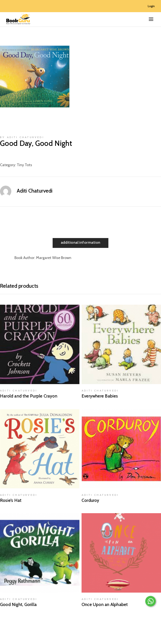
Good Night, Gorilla (18, 604)
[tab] (81, 243)
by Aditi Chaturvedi (22, 137)
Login (151, 6)
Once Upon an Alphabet (105, 604)
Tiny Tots (24, 165)
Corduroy (90, 500)
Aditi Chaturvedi (34, 191)
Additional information (80, 242)
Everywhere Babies (100, 396)
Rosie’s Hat (10, 500)
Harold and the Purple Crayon (28, 396)
